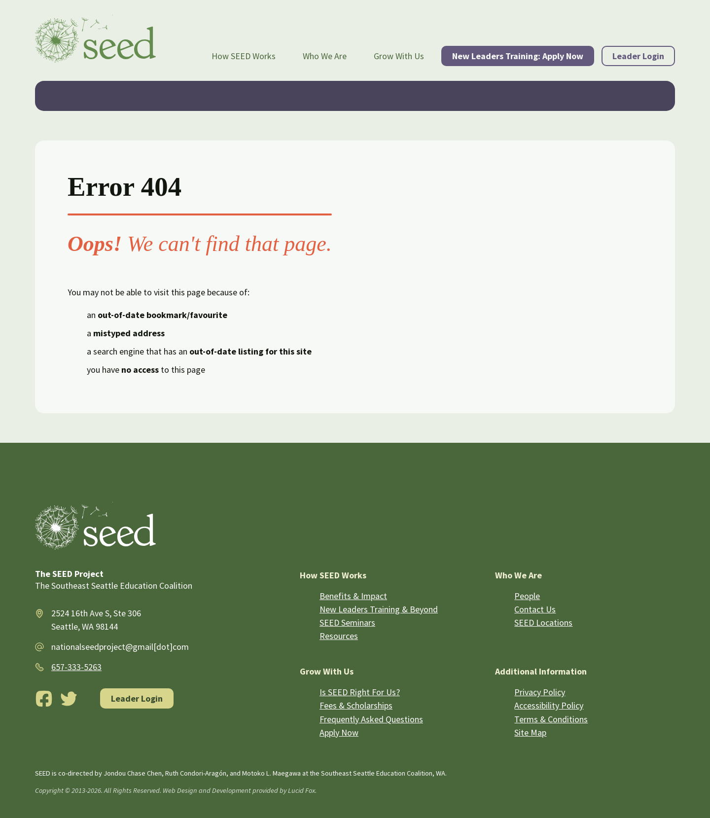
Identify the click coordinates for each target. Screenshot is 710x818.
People (527, 596)
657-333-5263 (76, 667)
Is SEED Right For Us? (360, 692)
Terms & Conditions (551, 719)
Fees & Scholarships (356, 705)
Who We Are (325, 56)
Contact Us (535, 609)
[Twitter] (69, 699)
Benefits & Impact (353, 596)
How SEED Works (244, 56)
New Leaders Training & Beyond (379, 609)
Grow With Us (399, 56)
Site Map (530, 732)
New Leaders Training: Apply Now (517, 56)
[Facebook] (44, 699)
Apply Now (339, 732)
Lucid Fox (301, 790)
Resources (339, 635)
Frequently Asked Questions (371, 719)
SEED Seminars (347, 622)
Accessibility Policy (548, 705)
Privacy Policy (539, 692)
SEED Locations (543, 622)
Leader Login (638, 56)
